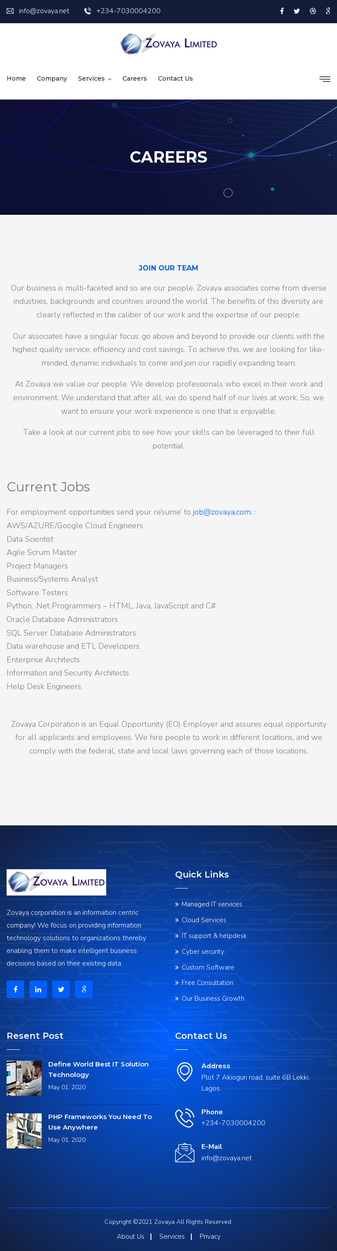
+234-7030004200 (122, 11)
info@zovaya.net (38, 11)
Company (52, 78)
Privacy (210, 1236)
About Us (130, 1236)
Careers (134, 78)
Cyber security (203, 951)
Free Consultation (207, 982)
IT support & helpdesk (214, 935)
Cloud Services (204, 920)
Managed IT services (212, 904)
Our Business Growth (213, 998)
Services (91, 78)
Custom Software (208, 967)
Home (16, 78)
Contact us (175, 78)
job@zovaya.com (222, 512)
